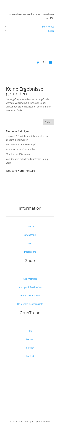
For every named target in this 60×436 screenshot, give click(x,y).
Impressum (30, 251)
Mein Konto (48, 26)
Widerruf (30, 226)
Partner (30, 347)
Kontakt (30, 356)
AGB (30, 243)
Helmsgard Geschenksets (30, 303)
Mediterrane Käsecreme (18, 154)
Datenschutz (30, 234)
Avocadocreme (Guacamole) (20, 149)
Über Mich (30, 339)
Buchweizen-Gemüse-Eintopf (20, 144)
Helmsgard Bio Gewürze (30, 287)
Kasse (51, 30)
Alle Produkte (30, 278)
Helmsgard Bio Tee (30, 295)
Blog (30, 330)
